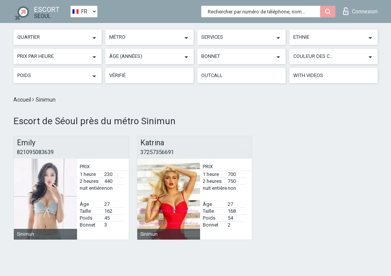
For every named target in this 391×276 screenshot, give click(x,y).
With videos (308, 75)
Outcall (212, 75)
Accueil (22, 100)
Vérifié (117, 75)
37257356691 (157, 152)
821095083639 (35, 152)
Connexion (360, 11)
